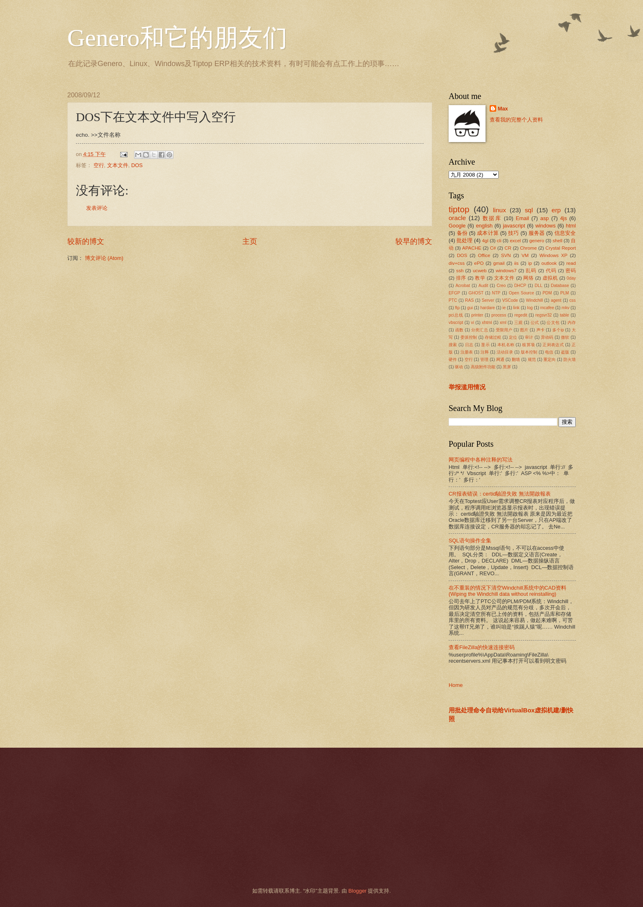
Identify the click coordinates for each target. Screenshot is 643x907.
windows (545, 226)
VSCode (510, 300)
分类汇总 (479, 330)
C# (493, 248)
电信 (549, 352)
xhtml (487, 322)
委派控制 (469, 337)
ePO (478, 263)
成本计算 (488, 233)
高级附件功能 (483, 367)
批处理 (464, 240)
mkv (566, 307)
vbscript (456, 322)
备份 (462, 233)
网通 (500, 359)
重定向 (549, 359)
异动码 (547, 337)
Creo (501, 285)
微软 (565, 337)
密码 (570, 270)
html (571, 226)
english (484, 226)
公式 (535, 322)
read (571, 263)
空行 (98, 165)
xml (503, 322)
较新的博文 (85, 241)
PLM (564, 293)
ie (504, 307)
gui (470, 307)
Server (488, 300)
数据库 (492, 218)
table (564, 315)
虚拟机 (550, 278)
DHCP (520, 285)
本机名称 (505, 344)
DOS (137, 165)
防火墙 (569, 359)
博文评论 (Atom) (104, 258)
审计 (529, 337)
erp (556, 210)
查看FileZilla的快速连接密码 (482, 647)
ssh (459, 270)
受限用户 (504, 330)
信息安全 (565, 233)
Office (484, 255)
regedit (520, 315)
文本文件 (117, 165)
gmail (499, 263)
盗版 (565, 352)
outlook (548, 263)
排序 (461, 278)
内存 (572, 322)
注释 (485, 352)
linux (499, 210)
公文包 (553, 322)
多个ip (558, 330)
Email (522, 218)
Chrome (528, 248)
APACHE (471, 248)
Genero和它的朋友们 (177, 37)
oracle (457, 217)
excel (515, 240)
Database (560, 285)
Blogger (357, 891)
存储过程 (493, 337)
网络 (528, 278)
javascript (514, 226)
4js (563, 218)
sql (529, 210)
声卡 (540, 330)
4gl (485, 240)
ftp (457, 307)
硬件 (453, 359)
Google (457, 226)
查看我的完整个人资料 (516, 120)
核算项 (528, 344)
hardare (487, 307)
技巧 (513, 233)
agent (556, 300)
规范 (532, 359)
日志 (469, 344)
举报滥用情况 (467, 386)
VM (525, 255)
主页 (249, 241)
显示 (485, 344)
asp (544, 218)
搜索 (453, 344)
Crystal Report (560, 248)
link (516, 307)
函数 (459, 330)
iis (516, 263)
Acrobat (463, 285)
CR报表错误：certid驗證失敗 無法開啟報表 (500, 494)
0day (571, 278)
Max (503, 109)
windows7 (506, 270)
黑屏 (507, 367)
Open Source (521, 293)
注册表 (467, 352)
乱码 (531, 270)
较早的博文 (413, 241)
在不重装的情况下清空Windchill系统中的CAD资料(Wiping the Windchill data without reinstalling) (507, 591)
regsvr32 (544, 315)
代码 (551, 270)
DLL (539, 285)
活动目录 (505, 352)
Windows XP (553, 255)
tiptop (459, 209)
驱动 (459, 367)
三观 (518, 322)
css (572, 300)
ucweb (479, 270)
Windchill (534, 300)
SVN (506, 255)
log (530, 307)
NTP (496, 293)
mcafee (547, 307)
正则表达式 (553, 344)
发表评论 (96, 208)
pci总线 (456, 315)
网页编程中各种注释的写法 (481, 460)
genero (536, 240)
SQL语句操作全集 (470, 540)
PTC (453, 300)
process (498, 315)
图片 (524, 330)
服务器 (537, 233)
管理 (484, 359)
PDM (547, 293)
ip (530, 263)
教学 (480, 278)
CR (507, 248)
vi (472, 322)
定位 (513, 337)
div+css (457, 263)
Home (456, 685)
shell (558, 240)
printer (477, 315)
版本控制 (529, 352)
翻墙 (516, 359)
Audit (483, 285)
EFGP (454, 293)
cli (499, 240)
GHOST (476, 293)
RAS (469, 300)
